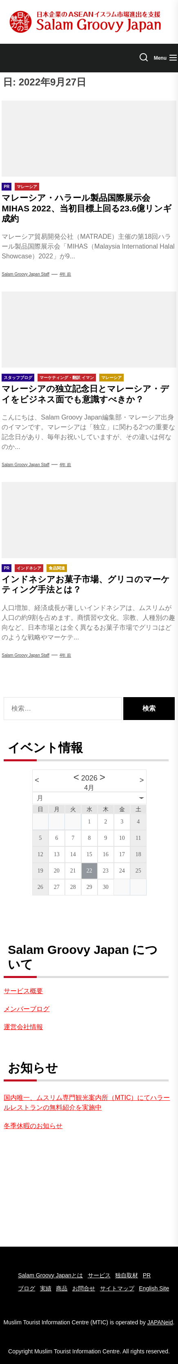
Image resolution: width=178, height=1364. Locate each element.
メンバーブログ (26, 1008)
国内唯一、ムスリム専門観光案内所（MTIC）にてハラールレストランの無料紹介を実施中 (87, 1102)
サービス (99, 1275)
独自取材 (126, 1275)
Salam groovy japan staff (25, 655)
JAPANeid (160, 1322)
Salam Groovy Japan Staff (25, 274)
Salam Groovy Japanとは (50, 1275)
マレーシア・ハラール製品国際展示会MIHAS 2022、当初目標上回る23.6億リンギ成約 (87, 208)
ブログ (26, 1288)
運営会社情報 (23, 1026)
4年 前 (65, 274)
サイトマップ (117, 1288)
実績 (45, 1288)
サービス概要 (23, 990)
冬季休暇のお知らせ (33, 1125)
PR (147, 1275)
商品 (61, 1288)
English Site (154, 1288)
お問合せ (83, 1288)
